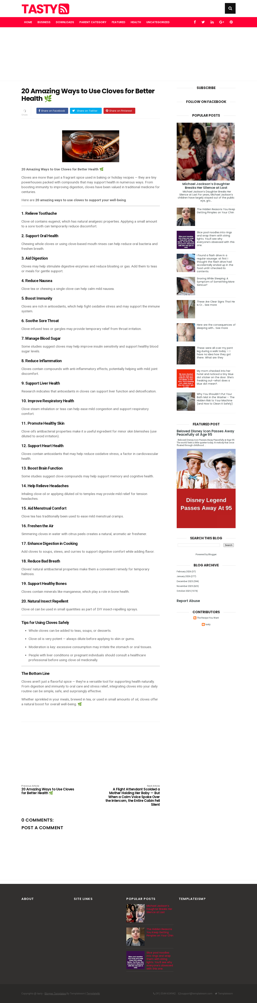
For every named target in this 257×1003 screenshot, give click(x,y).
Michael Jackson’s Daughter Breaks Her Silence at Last (206, 186)
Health (136, 22)
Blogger (212, 554)
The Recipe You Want (208, 617)
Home (28, 22)
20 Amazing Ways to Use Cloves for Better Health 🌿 (49, 790)
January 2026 (183, 576)
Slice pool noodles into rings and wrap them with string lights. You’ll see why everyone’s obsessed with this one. (216, 239)
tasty (44, 9)
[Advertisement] (128, 54)
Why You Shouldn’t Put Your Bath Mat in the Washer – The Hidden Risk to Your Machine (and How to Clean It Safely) (216, 398)
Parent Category (92, 22)
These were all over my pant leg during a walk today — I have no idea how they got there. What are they (215, 352)
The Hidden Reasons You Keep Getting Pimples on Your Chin (216, 210)
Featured (118, 22)
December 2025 (185, 581)
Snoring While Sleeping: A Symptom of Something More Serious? (216, 282)
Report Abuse (188, 600)
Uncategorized (158, 22)
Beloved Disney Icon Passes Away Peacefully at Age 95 (205, 433)
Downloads (65, 22)
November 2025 (185, 586)
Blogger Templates (55, 993)
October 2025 (184, 591)
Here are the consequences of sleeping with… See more (216, 326)
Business (44, 22)
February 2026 (184, 571)
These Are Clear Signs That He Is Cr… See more (216, 303)
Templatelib (93, 993)
